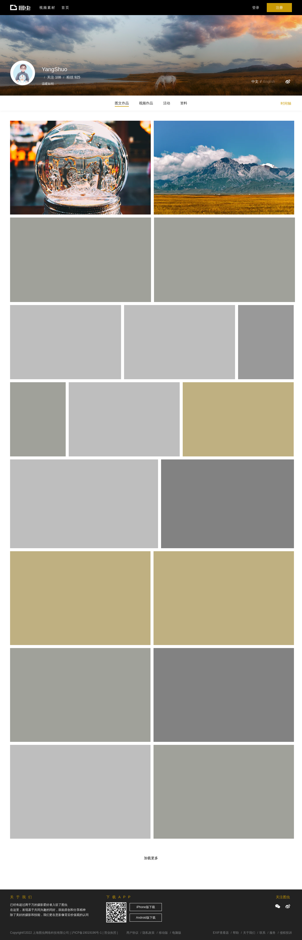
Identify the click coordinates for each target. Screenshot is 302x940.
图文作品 (122, 103)
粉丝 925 (73, 77)
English (269, 81)
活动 (166, 103)
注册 (279, 8)
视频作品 (146, 103)
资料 (183, 103)
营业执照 (110, 932)
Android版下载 (145, 917)
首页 (65, 8)
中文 (254, 81)
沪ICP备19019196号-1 (86, 932)
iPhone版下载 (145, 907)
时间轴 (286, 103)
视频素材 (47, 8)
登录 (255, 8)
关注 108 (54, 77)
